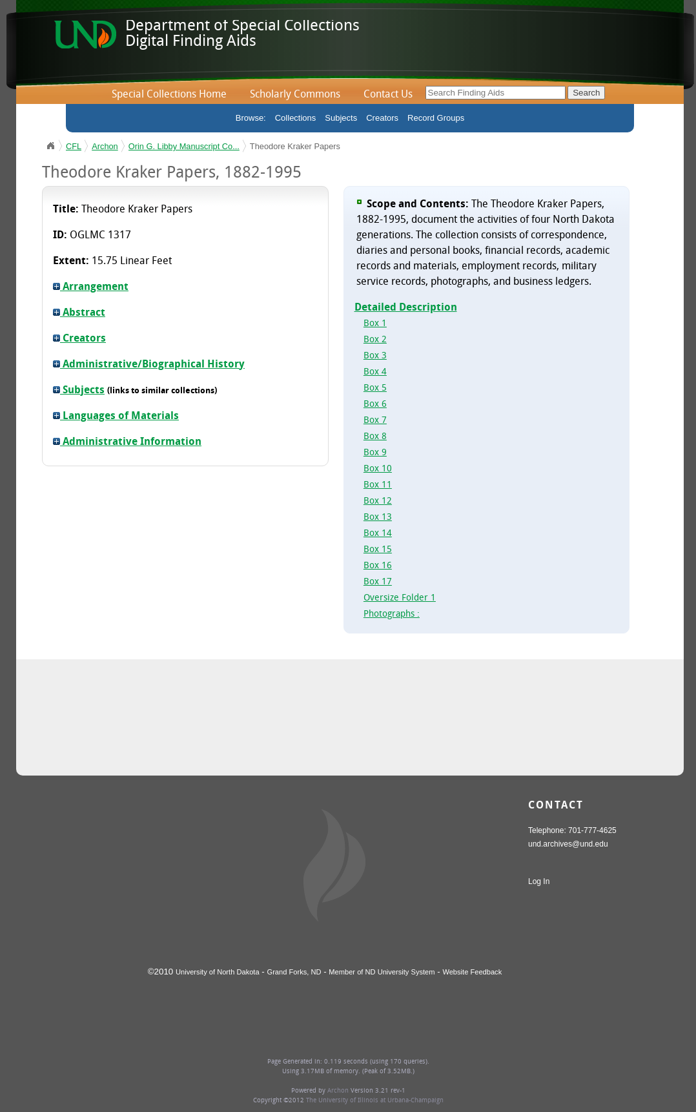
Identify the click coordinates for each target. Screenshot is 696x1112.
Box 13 (377, 517)
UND (50, 146)
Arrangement (90, 287)
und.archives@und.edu (568, 844)
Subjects (341, 118)
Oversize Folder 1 (399, 598)
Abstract (79, 313)
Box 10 (377, 469)
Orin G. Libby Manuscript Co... (184, 146)
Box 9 (375, 453)
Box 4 (375, 372)
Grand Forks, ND (294, 972)
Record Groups (435, 118)
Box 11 (377, 485)
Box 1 (375, 324)
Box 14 (377, 534)
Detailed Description (405, 308)
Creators (382, 118)
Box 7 (375, 421)
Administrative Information (127, 442)
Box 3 (375, 356)
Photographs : (391, 614)
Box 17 (377, 582)
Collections (295, 118)
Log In (538, 881)
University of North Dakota (218, 972)
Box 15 (377, 550)
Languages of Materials (116, 416)
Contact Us (388, 95)
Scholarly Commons (295, 95)
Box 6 (375, 404)
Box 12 (377, 501)
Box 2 (375, 340)
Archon (105, 146)
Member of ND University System (382, 972)
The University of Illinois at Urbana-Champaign (375, 1100)
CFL (73, 146)
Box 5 (375, 388)
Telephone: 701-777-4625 (572, 830)
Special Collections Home (169, 95)
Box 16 (377, 566)
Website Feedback (472, 972)
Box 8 (375, 437)
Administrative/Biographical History (149, 365)
